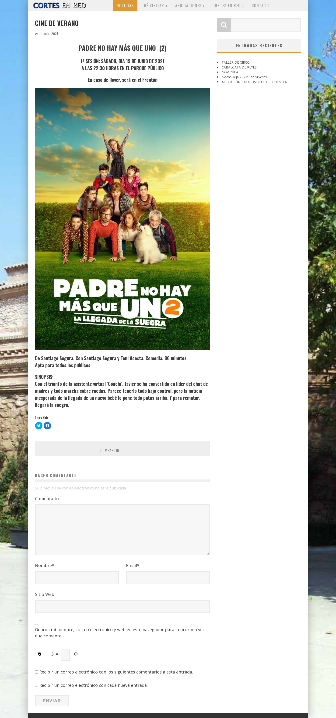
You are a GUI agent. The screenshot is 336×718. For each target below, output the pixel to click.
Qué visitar (152, 5)
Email (132, 565)
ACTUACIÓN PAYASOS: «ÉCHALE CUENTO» (254, 82)
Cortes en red (227, 5)
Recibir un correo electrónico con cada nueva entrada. (93, 685)
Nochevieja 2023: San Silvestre (245, 77)
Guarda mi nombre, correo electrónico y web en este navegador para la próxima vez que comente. (120, 633)
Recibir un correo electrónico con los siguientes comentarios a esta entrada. (116, 672)
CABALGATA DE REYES (239, 67)
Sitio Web (44, 594)
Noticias (125, 5)
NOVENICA (230, 72)
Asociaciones (188, 5)
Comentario (47, 498)
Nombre (44, 565)
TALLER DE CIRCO (236, 62)
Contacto (261, 5)
